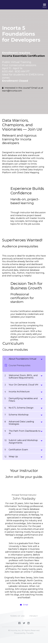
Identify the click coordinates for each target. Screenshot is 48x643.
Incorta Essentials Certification (23, 55)
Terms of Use (17, 616)
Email (24, 605)
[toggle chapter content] (41, 359)
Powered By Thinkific (24, 633)
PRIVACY (33, 616)
